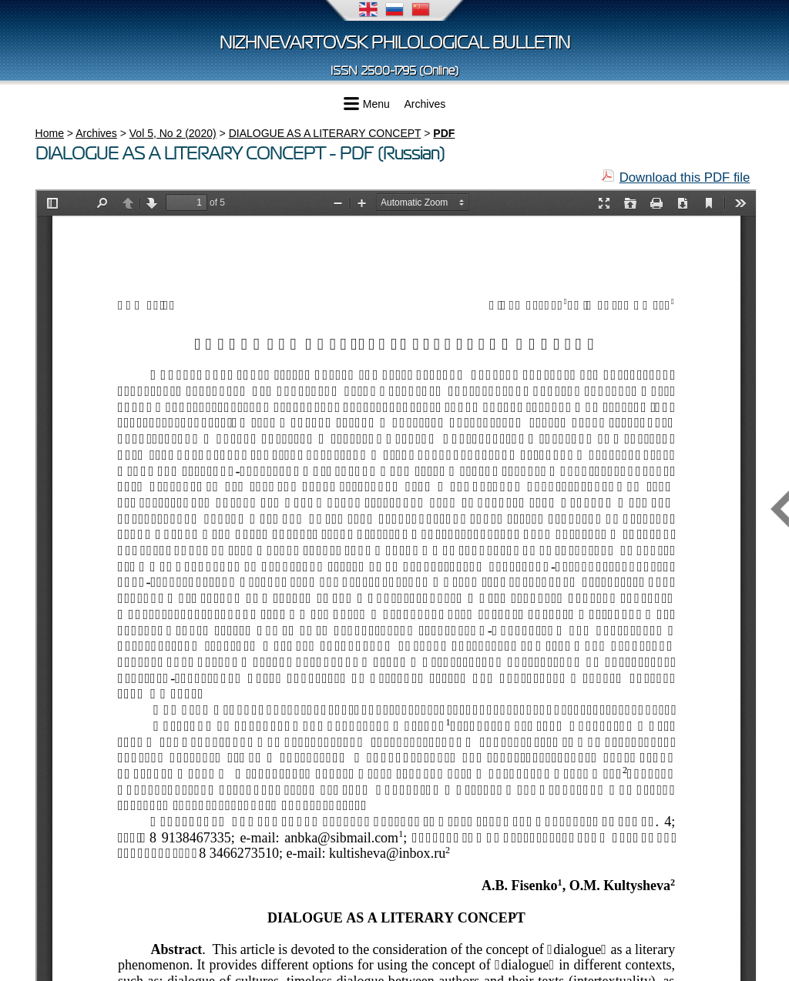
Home (49, 133)
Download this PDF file (684, 177)
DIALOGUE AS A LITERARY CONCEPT (325, 133)
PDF (444, 133)
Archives (425, 104)
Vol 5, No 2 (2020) (173, 133)
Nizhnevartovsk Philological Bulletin (395, 43)
